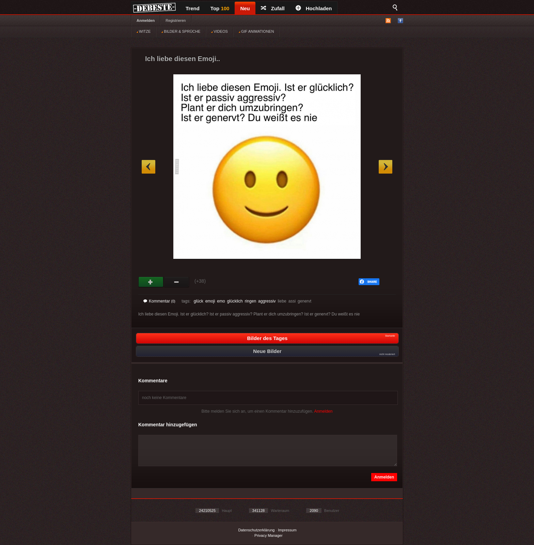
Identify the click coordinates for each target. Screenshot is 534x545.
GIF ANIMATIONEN (256, 31)
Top (220, 8)
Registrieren (176, 20)
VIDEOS (219, 31)
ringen (250, 301)
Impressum (287, 530)
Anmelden (146, 20)
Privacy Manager (268, 535)
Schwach (176, 282)
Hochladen (314, 8)
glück (198, 301)
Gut (151, 282)
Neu (245, 8)
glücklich (235, 301)
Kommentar (159, 301)
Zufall (273, 8)
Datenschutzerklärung (256, 530)
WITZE (144, 31)
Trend (193, 8)
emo (221, 301)
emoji (210, 301)
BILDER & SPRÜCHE (180, 31)
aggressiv (267, 301)
